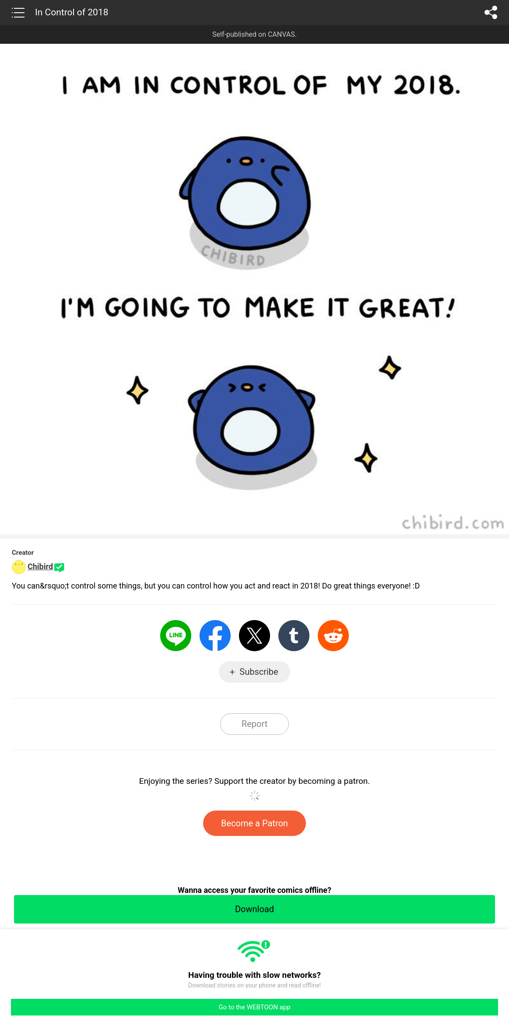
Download (254, 909)
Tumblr (293, 635)
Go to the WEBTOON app (254, 1007)
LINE (175, 635)
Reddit (333, 635)
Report (254, 724)
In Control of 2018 (72, 12)
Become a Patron (254, 823)
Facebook (215, 635)
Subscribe (258, 671)
